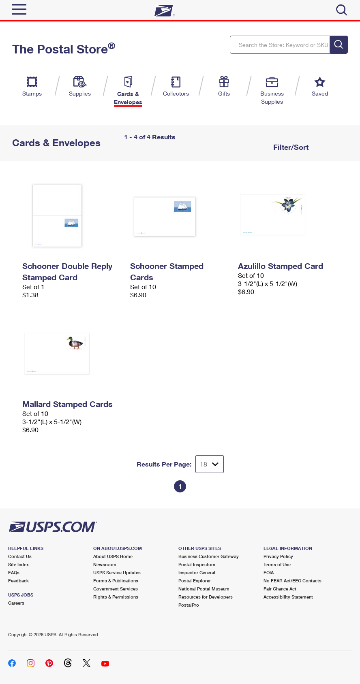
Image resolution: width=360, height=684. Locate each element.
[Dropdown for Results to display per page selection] (209, 464)
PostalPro (188, 604)
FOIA (269, 572)
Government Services (115, 588)
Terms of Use (277, 564)
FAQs (13, 572)
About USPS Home (113, 556)
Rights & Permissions (115, 596)
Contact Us (20, 556)
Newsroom (104, 564)
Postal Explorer (194, 580)
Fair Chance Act (280, 588)
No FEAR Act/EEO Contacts (292, 580)
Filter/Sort (290, 147)
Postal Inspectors (196, 564)
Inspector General (196, 572)
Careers (16, 602)
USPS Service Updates (117, 572)
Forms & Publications (115, 580)
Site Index (18, 564)
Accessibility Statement (288, 596)
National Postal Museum (203, 588)
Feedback (18, 580)
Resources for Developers (205, 596)
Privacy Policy (278, 556)
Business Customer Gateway (208, 556)
